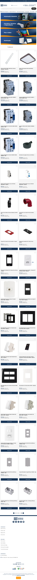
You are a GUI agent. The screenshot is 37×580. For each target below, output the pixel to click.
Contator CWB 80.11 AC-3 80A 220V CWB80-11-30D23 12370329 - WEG (8, 97)
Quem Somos (3, 528)
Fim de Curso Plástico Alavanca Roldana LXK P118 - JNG (9, 213)
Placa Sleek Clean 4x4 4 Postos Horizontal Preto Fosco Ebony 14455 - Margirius (27, 328)
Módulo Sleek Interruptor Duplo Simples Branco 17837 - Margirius (9, 357)
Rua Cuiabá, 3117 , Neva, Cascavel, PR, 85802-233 (9, 557)
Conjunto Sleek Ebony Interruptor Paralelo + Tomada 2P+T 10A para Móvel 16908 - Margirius (27, 357)
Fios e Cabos (32, 11)
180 (21, 513)
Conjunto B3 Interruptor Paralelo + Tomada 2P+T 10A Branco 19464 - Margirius (27, 270)
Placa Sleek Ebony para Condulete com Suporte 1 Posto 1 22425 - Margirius (27, 299)
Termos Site (3, 534)
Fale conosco (3, 540)
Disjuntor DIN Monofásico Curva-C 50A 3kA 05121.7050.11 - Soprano (8, 184)
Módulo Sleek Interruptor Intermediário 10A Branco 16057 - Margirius (26, 414)
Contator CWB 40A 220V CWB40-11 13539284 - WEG (27, 126)
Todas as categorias (4, 11)
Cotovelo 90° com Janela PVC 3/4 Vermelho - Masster (26, 213)
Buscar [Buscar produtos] (34, 8)
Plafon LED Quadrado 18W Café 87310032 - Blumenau (26, 69)
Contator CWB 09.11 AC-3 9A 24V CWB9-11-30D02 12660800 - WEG (9, 155)
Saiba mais (9, 104)
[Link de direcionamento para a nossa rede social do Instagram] (16, 522)
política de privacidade (21, 575)
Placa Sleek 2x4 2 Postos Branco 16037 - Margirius (27, 385)
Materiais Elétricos (12, 11)
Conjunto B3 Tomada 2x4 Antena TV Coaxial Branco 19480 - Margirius (8, 299)
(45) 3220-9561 (4, 555)
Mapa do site (3, 532)
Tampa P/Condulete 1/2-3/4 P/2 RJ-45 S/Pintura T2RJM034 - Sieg (27, 443)
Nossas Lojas (3, 530)
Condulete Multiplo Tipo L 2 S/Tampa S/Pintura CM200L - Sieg (27, 501)
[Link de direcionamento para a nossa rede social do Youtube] (23, 522)
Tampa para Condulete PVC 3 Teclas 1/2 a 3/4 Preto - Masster (9, 270)
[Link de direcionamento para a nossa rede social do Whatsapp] (21, 522)
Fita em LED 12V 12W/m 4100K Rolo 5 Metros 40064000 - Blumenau (8, 69)
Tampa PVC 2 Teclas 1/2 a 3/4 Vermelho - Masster (9, 241)
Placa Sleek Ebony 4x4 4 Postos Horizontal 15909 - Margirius (9, 386)
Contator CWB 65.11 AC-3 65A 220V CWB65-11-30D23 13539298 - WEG (26, 97)
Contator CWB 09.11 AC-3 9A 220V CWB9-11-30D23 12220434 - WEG (9, 126)
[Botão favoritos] (16, 51)
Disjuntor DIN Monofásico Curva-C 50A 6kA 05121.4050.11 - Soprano (26, 184)
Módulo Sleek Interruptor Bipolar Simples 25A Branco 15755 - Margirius (8, 414)
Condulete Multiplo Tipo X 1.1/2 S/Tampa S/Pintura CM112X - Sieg (9, 501)
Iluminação (27, 11)
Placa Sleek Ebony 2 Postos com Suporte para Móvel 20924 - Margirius (8, 328)
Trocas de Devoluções (4, 549)
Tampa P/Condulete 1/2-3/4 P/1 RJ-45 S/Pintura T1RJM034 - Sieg (8, 472)
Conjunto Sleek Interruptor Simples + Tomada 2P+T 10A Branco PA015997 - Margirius (8, 443)
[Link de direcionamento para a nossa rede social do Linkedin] (18, 522)
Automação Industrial (20, 11)
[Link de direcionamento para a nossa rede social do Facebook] (13, 522)
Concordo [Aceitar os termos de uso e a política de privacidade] (18, 577)
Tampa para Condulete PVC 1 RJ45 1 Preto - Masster (26, 242)
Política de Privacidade (4, 547)
